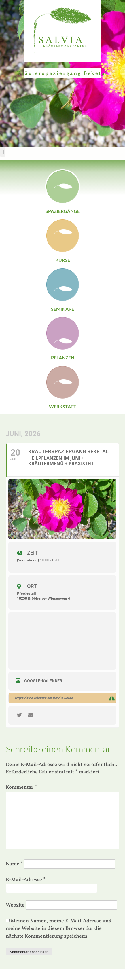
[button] (2, 152)
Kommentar (21, 787)
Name (14, 864)
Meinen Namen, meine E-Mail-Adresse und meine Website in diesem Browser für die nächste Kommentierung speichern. (58, 928)
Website (15, 905)
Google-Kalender (43, 680)
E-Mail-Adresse (26, 879)
